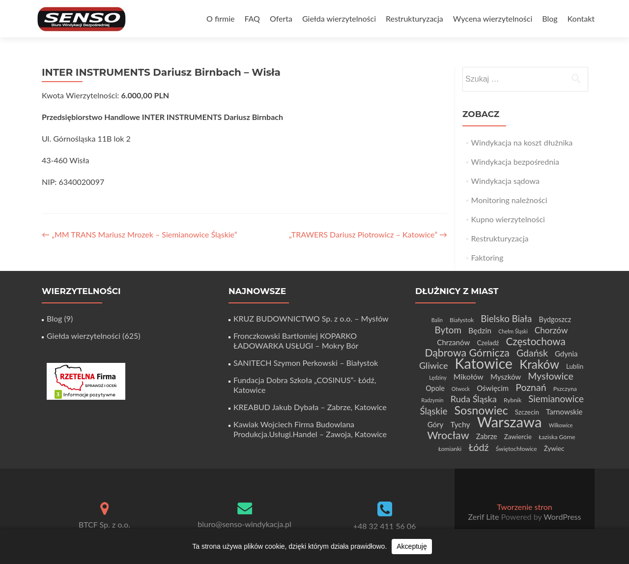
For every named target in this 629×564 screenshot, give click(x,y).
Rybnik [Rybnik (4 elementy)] (512, 400)
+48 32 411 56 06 (384, 526)
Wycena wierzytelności (492, 18)
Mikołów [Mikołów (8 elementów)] (469, 376)
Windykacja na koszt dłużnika (522, 142)
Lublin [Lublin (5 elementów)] (574, 366)
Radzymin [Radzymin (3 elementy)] (432, 400)
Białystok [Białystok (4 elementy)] (462, 320)
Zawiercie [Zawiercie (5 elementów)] (518, 437)
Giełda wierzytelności (339, 18)
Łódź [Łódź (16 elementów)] (478, 447)
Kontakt (581, 18)
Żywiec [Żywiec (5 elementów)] (554, 448)
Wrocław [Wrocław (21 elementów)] (448, 435)
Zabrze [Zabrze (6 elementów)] (486, 436)
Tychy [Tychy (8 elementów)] (460, 424)
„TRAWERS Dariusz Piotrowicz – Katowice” (368, 234)
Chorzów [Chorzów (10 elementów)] (551, 330)
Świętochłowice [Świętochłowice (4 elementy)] (516, 448)
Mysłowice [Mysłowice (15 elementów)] (550, 376)
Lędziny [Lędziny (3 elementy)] (437, 377)
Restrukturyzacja (414, 18)
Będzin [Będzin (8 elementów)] (479, 330)
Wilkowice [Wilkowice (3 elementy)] (561, 425)
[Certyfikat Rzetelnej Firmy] (86, 380)
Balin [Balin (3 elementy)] (437, 320)
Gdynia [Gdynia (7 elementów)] (566, 353)
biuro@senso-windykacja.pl (244, 524)
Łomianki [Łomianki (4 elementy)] (450, 448)
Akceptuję (412, 546)
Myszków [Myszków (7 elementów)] (505, 376)
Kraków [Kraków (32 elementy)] (539, 364)
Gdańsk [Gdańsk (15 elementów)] (532, 352)
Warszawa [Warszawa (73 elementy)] (509, 421)
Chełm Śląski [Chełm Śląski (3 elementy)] (513, 331)
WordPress (561, 516)
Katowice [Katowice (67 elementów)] (484, 363)
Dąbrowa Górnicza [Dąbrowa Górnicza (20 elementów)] (467, 352)
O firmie (220, 18)
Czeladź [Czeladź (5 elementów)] (488, 343)
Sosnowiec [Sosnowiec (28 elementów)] (481, 410)
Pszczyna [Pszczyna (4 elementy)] (565, 388)
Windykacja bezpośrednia (515, 161)
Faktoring (487, 257)
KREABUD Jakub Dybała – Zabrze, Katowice (310, 407)
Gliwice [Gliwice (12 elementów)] (433, 365)
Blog (549, 18)
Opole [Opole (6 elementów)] (435, 388)
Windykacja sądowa (505, 180)
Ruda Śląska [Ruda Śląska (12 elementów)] (474, 398)
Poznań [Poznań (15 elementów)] (530, 387)
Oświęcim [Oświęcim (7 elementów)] (493, 388)
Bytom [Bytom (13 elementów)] (448, 329)
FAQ (251, 18)
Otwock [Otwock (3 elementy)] (461, 389)
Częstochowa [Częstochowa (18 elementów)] (535, 341)
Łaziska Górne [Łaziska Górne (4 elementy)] (557, 437)
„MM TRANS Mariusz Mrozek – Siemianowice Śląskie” (139, 234)
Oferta (281, 18)
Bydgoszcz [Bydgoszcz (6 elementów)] (555, 319)
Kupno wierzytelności (508, 219)
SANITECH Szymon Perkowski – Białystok (305, 362)
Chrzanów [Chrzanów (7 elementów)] (453, 342)
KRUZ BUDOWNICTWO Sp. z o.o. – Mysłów (311, 318)
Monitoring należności (509, 200)
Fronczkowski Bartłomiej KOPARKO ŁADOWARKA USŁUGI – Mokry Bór (295, 340)
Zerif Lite (484, 516)
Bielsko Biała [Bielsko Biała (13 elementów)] (506, 318)
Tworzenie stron (524, 506)
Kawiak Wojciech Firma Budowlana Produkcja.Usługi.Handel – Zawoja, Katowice (310, 429)
